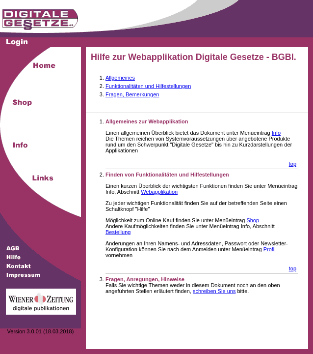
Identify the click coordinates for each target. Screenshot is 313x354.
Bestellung (117, 232)
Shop (252, 220)
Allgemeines (120, 78)
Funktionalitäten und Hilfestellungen (148, 86)
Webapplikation (159, 192)
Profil (269, 249)
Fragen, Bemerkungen (132, 94)
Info (276, 133)
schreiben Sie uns (214, 291)
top (292, 164)
